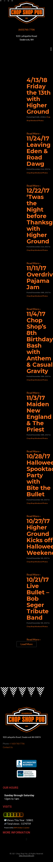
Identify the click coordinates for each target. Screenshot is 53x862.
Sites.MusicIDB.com (26, 856)
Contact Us (8, 747)
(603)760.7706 (26, 29)
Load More (26, 644)
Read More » (34, 133)
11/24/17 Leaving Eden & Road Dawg (38, 151)
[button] (51, 49)
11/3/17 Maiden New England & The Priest (39, 413)
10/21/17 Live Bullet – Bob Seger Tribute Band (38, 598)
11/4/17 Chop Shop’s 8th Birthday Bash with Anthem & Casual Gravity (40, 342)
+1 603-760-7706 (17, 744)
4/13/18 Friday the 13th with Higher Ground (39, 95)
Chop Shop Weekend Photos (37, 173)
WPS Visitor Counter (22, 828)
